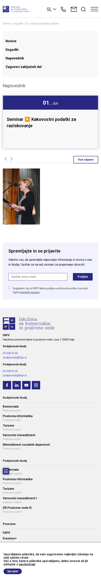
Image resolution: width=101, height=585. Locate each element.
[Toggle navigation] (94, 9)
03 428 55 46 (10, 353)
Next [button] (11, 159)
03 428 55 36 (10, 371)
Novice (11, 41)
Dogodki (18, 23)
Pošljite (83, 276)
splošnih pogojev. (30, 292)
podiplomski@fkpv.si (15, 375)
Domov (7, 23)
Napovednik (15, 58)
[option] (50, 116)
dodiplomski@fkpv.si (15, 357)
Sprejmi (12, 571)
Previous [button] (6, 159)
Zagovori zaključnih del (24, 67)
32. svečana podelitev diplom (42, 23)
